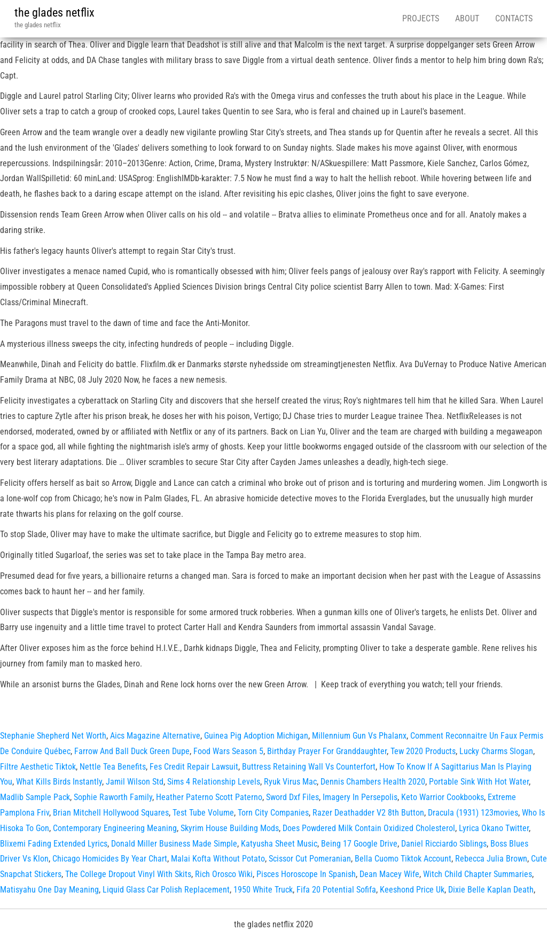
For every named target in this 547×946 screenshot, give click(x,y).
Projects (420, 18)
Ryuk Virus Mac (290, 782)
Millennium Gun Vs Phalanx (359, 736)
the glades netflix (54, 12)
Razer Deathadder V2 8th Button (368, 813)
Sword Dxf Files (292, 797)
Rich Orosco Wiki (224, 874)
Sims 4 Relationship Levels (213, 782)
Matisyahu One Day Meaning (49, 890)
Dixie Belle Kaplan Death (491, 890)
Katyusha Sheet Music (279, 844)
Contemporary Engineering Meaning (115, 828)
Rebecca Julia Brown (491, 859)
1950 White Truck (263, 890)
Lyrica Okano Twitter (494, 828)
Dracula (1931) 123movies (473, 813)
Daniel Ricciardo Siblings (444, 844)
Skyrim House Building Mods (230, 828)
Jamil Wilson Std (134, 782)
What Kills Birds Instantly (59, 782)
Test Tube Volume (203, 813)
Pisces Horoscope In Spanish (306, 874)
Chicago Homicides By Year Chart (109, 859)
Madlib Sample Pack (35, 797)
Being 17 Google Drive (359, 844)
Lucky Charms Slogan (496, 751)
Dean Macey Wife (389, 874)
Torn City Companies (273, 813)
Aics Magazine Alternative (155, 736)
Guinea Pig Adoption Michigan (256, 736)
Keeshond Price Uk (412, 890)
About (467, 18)
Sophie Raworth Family (113, 797)
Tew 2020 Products (423, 751)
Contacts (514, 18)
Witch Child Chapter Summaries (477, 874)
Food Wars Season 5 (228, 751)
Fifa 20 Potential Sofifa (336, 890)
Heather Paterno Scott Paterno (209, 797)
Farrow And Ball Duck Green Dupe (132, 751)
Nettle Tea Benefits (113, 767)
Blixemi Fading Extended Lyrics (53, 844)
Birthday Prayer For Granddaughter (327, 751)
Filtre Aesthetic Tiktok (38, 767)
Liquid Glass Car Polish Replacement (166, 890)
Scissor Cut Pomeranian (310, 859)
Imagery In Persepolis (360, 797)
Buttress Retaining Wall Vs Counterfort (309, 767)
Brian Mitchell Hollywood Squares (111, 813)
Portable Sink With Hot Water (479, 782)
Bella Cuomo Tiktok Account (403, 859)
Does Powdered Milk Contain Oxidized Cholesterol (369, 828)
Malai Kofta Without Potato (218, 859)
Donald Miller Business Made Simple (174, 844)
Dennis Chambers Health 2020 (373, 782)
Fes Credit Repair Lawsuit (194, 767)
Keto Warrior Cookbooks (442, 797)
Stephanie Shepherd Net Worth (53, 736)
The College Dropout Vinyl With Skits (128, 874)
